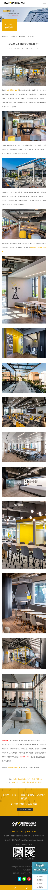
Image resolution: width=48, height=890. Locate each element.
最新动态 (5, 36)
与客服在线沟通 (25, 809)
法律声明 (31, 873)
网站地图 (16, 873)
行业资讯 (22, 36)
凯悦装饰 (14, 3)
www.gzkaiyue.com (14, 767)
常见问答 (31, 36)
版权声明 (23, 873)
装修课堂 (14, 36)
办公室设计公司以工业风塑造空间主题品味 (27, 782)
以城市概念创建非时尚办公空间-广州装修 (27, 779)
